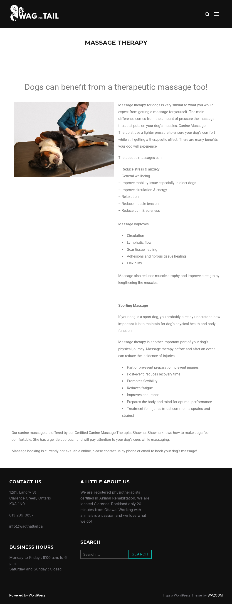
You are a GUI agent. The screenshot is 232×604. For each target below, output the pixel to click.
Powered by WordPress (27, 595)
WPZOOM (215, 595)
